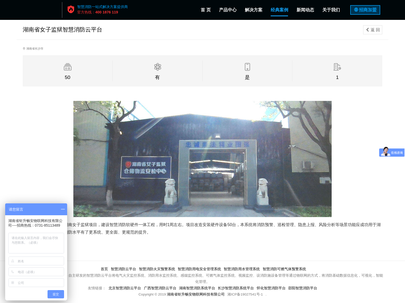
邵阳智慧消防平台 (303, 288)
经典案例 (279, 9)
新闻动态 (305, 9)
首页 (103, 269)
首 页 (207, 8)
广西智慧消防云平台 (159, 288)
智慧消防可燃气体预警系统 (285, 269)
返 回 (372, 30)
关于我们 (331, 9)
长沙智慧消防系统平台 (236, 288)
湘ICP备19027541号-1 (245, 294)
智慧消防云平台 (123, 269)
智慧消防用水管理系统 (242, 269)
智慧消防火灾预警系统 (157, 269)
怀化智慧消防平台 (272, 288)
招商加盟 (368, 9)
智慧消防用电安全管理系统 (199, 269)
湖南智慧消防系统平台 (197, 288)
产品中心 (228, 9)
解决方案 (253, 9)
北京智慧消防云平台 (124, 288)
